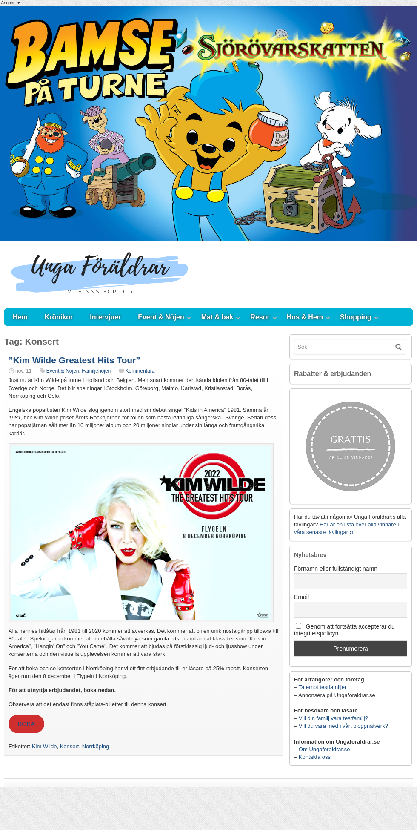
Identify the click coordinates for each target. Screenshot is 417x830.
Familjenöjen (96, 371)
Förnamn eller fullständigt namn (335, 568)
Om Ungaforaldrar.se (324, 749)
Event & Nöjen (161, 317)
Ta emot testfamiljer (323, 687)
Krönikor (59, 317)
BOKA (26, 724)
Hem (20, 317)
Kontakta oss (315, 757)
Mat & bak (217, 317)
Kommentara (140, 371)
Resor (259, 317)
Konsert (69, 746)
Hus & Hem (305, 317)
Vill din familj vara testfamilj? (333, 718)
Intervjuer (105, 317)
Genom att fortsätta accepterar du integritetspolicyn (344, 630)
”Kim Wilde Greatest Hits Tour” (74, 360)
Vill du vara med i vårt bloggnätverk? (343, 726)
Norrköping (95, 746)
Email (301, 597)
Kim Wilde (44, 746)
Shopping (355, 317)
